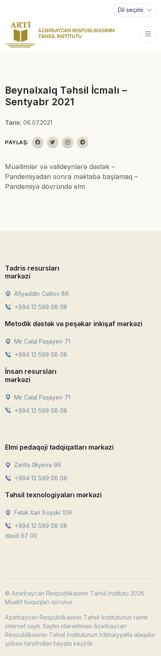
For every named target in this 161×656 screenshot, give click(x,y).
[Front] (60, 33)
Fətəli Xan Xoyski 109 (38, 512)
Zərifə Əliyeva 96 (33, 464)
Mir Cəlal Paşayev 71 (37, 341)
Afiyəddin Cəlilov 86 (37, 293)
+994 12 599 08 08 (36, 306)
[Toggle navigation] (135, 10)
